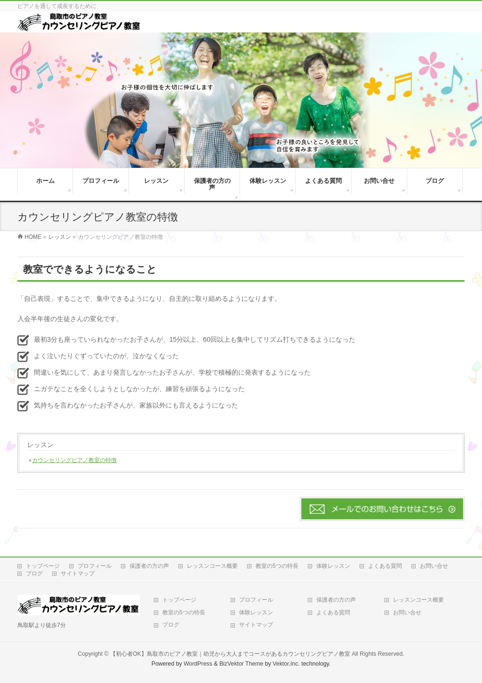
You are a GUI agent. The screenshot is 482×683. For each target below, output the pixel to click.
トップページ (43, 566)
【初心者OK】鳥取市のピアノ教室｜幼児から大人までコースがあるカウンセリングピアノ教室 (230, 654)
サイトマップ (78, 573)
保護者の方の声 (149, 566)
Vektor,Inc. (286, 663)
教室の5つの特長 (277, 566)
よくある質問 (385, 566)
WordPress (198, 663)
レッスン (40, 444)
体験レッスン (333, 566)
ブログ (34, 573)
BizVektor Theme (241, 663)
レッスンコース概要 (212, 566)
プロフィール (95, 566)
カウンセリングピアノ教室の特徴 (74, 460)
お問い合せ (434, 566)
